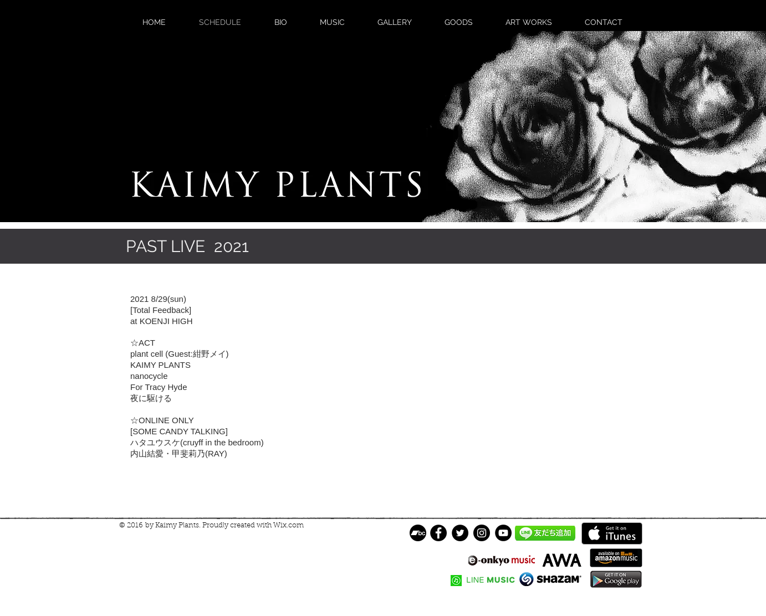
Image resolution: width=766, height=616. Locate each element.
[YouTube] (503, 533)
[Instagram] (481, 533)
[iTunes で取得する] (611, 533)
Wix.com (288, 525)
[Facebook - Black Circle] (438, 533)
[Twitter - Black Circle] (460, 533)
